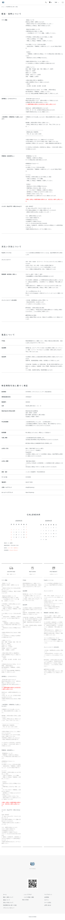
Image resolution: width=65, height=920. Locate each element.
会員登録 (45, 897)
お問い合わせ (46, 905)
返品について (5, 899)
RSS (23, 899)
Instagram (35, 293)
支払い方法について (7, 902)
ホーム (3, 6)
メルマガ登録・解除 (27, 897)
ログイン (45, 899)
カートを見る (46, 902)
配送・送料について (7, 897)
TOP (56, 2)
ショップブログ (26, 894)
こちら (38, 61)
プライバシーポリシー (7, 908)
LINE (40, 293)
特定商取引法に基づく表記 (8, 905)
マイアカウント (47, 894)
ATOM (26, 899)
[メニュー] (62, 2)
